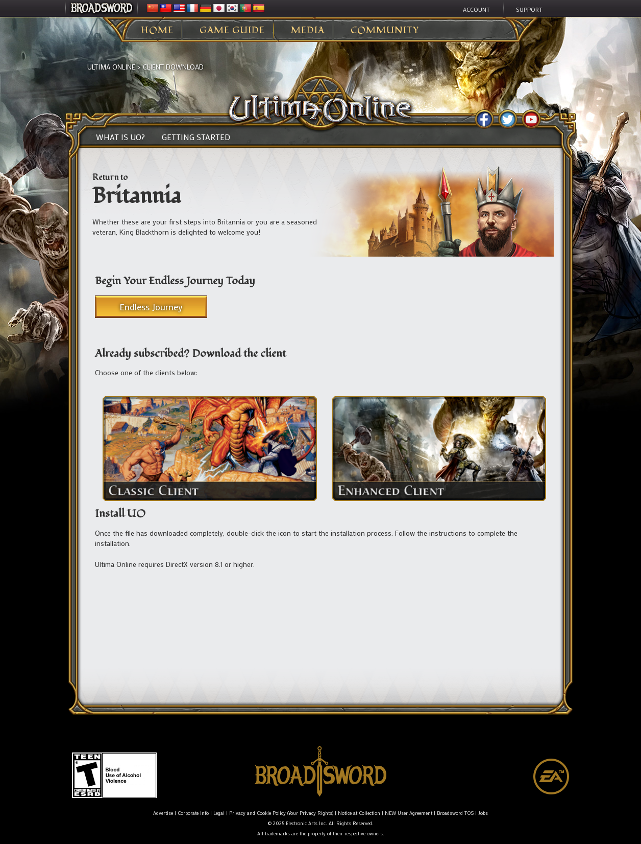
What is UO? (120, 137)
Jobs (483, 813)
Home (157, 31)
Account (476, 9)
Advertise (163, 813)
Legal (219, 813)
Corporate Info (193, 813)
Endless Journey (151, 307)
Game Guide (232, 31)
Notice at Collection (359, 813)
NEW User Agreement (408, 813)
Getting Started (196, 137)
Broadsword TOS (455, 813)
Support (529, 9)
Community (385, 31)
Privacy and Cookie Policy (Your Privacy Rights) (281, 813)
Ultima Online (111, 67)
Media (308, 31)
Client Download (173, 67)
